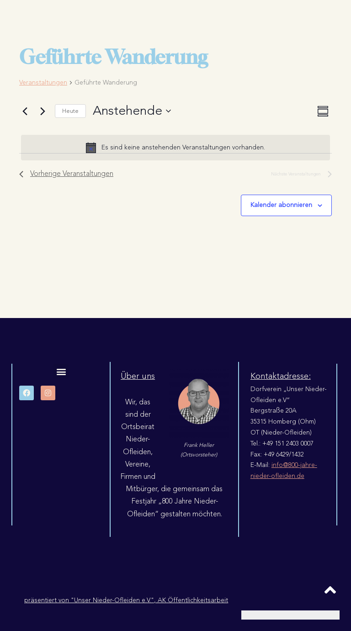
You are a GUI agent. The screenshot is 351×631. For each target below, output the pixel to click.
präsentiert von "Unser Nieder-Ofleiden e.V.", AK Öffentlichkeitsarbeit (126, 600)
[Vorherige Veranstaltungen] (24, 111)
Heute (70, 111)
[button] (61, 371)
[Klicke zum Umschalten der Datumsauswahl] (132, 111)
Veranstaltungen (43, 82)
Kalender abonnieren (281, 205)
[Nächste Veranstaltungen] (42, 111)
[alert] (175, 147)
